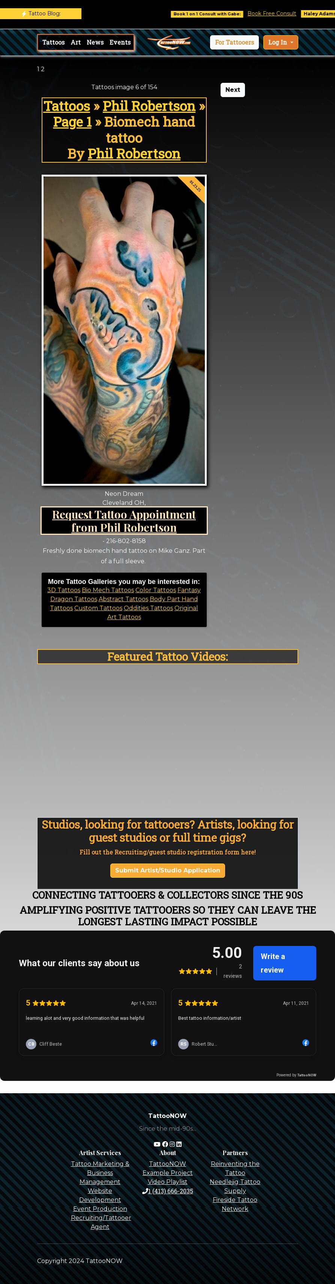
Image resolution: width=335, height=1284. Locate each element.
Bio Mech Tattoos (108, 590)
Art (76, 42)
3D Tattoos (63, 590)
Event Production (100, 1208)
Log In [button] (278, 42)
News (95, 42)
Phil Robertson (149, 106)
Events (120, 42)
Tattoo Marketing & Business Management (100, 1172)
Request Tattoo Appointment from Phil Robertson (124, 520)
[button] (234, 42)
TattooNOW (167, 1163)
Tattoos (53, 42)
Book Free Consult (279, 13)
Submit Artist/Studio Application (167, 870)
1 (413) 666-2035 (167, 1191)
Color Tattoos (155, 590)
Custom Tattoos (98, 608)
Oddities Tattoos (148, 608)
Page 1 (72, 121)
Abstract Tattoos (123, 599)
